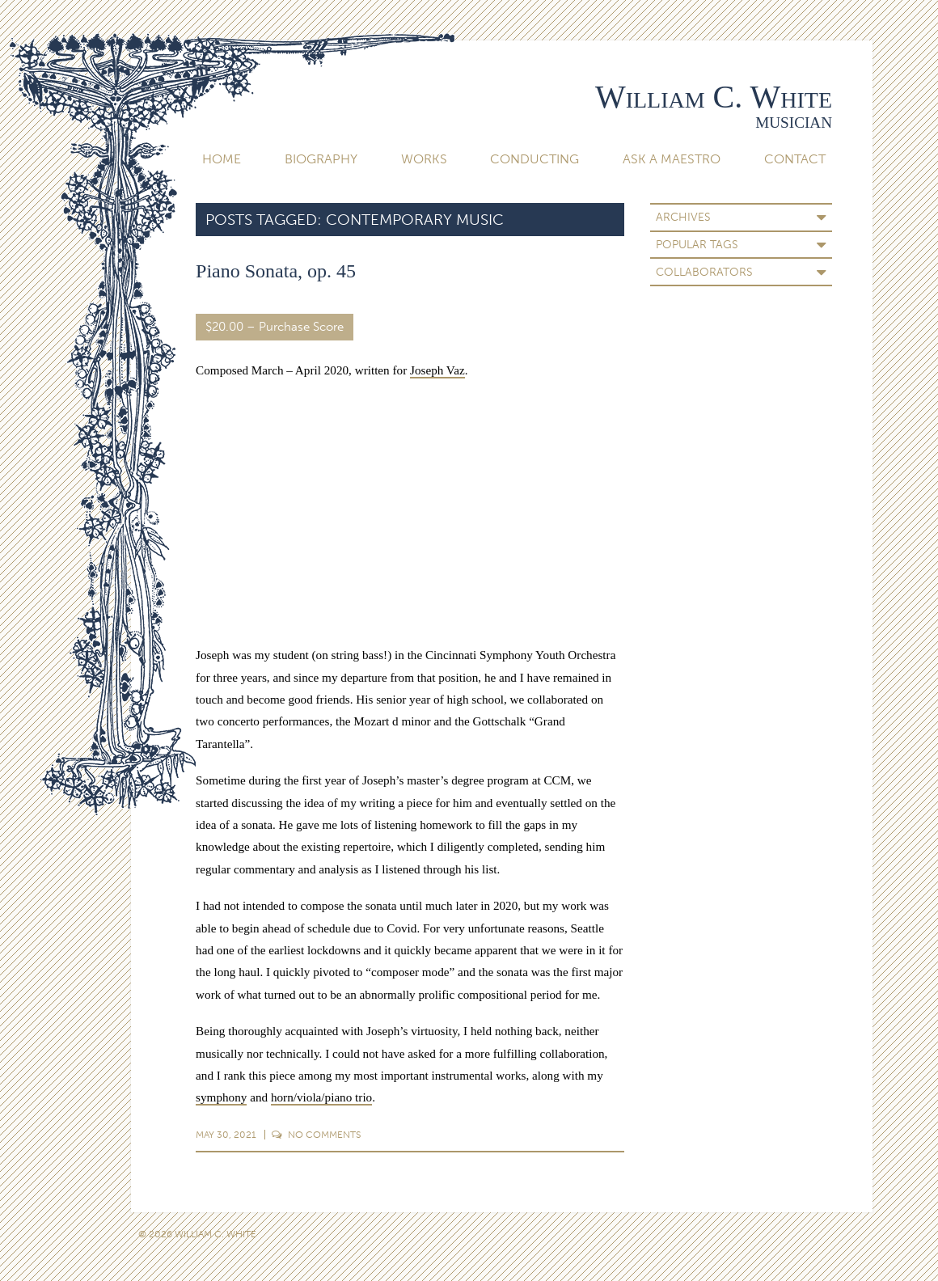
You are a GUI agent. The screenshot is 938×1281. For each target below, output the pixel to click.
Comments (316, 1134)
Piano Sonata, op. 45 (276, 270)
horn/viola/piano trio (321, 1097)
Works (424, 159)
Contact (795, 159)
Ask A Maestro (671, 159)
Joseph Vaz (437, 370)
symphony (221, 1097)
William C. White (713, 96)
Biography (321, 159)
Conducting (534, 159)
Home (221, 159)
